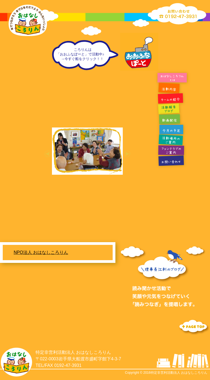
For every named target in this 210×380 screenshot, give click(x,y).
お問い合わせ (171, 162)
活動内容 (169, 89)
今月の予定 (171, 131)
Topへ (193, 327)
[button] (47, 154)
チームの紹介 (170, 99)
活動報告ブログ (168, 109)
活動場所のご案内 (171, 140)
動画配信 (169, 120)
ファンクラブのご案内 (171, 151)
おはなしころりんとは (172, 78)
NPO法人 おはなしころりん (41, 252)
